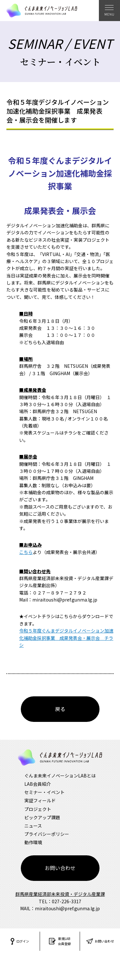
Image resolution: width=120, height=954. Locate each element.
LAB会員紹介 (37, 784)
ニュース (33, 825)
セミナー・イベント (44, 792)
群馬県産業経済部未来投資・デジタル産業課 (60, 894)
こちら (26, 552)
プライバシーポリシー (46, 834)
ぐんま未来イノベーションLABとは (60, 775)
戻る (60, 709)
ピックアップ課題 (42, 817)
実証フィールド (40, 800)
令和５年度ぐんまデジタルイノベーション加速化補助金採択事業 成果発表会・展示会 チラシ (66, 637)
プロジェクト (37, 809)
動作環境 (33, 842)
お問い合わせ (60, 868)
